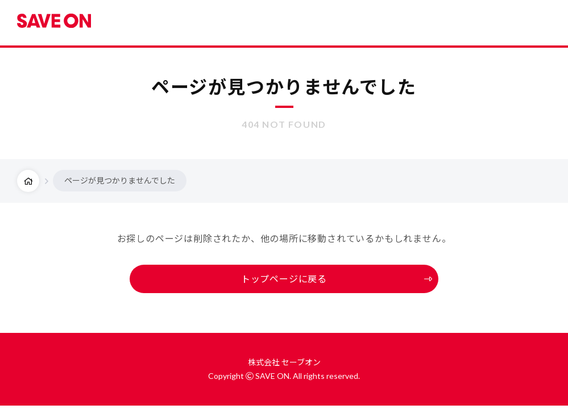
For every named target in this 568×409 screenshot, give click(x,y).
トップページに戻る (284, 278)
